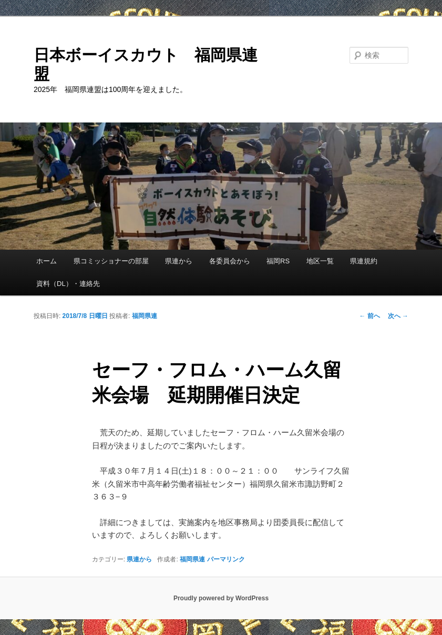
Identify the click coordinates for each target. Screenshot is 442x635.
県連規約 (363, 261)
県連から (178, 261)
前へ (369, 316)
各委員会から (229, 261)
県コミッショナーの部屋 (111, 261)
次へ (398, 316)
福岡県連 (144, 316)
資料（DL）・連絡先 (68, 284)
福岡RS (278, 261)
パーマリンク (226, 559)
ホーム (46, 261)
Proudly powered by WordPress (221, 598)
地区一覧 (320, 261)
